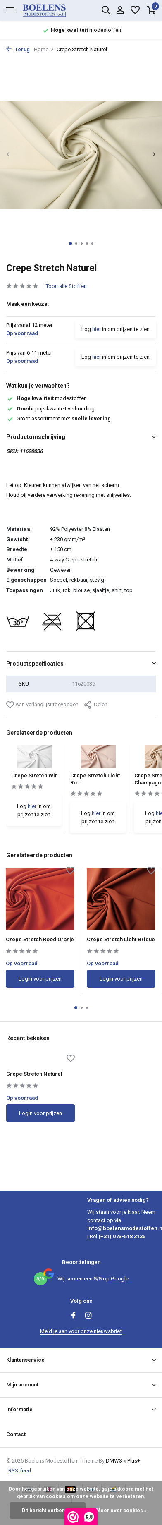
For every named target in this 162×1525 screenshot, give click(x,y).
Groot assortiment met (58, 418)
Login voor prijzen (40, 979)
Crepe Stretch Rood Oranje (40, 939)
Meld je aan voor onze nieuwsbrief (81, 1331)
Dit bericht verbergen (47, 1510)
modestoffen (46, 398)
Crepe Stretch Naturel (34, 1074)
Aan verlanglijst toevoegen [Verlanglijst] (42, 705)
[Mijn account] (120, 10)
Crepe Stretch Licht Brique (121, 939)
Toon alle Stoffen (66, 286)
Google (120, 1279)
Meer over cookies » (121, 1510)
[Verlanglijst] (135, 10)
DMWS (114, 1461)
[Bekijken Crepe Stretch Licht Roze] (98, 758)
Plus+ (133, 1461)
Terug (18, 49)
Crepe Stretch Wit (34, 775)
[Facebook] (73, 1316)
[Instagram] (88, 1316)
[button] (70, 243)
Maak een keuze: (27, 304)
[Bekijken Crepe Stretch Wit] (34, 758)
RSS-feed (19, 1470)
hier (96, 329)
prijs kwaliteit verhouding (50, 408)
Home (44, 49)
